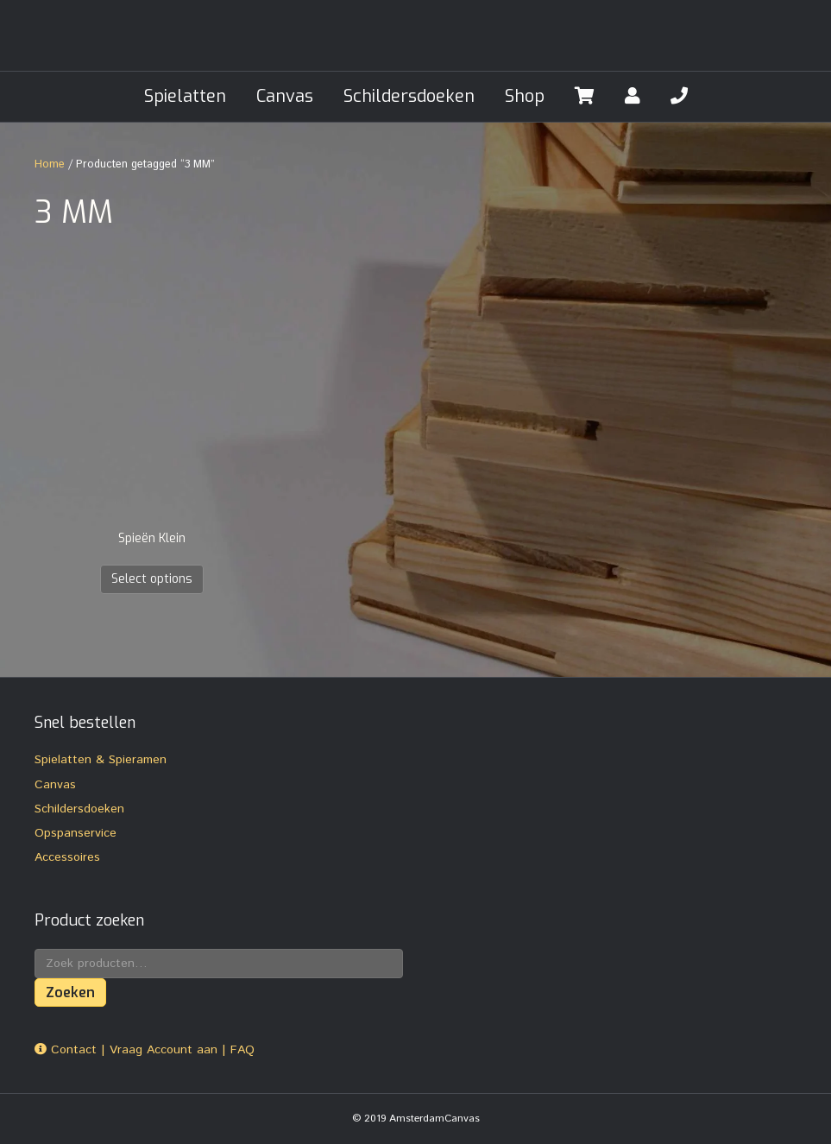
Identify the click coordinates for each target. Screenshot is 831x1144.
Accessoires (67, 857)
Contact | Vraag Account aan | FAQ (145, 1050)
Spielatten (185, 96)
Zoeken (70, 992)
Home (50, 164)
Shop (525, 96)
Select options (151, 579)
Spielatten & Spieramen (101, 759)
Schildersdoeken (409, 96)
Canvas (284, 96)
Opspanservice (75, 833)
